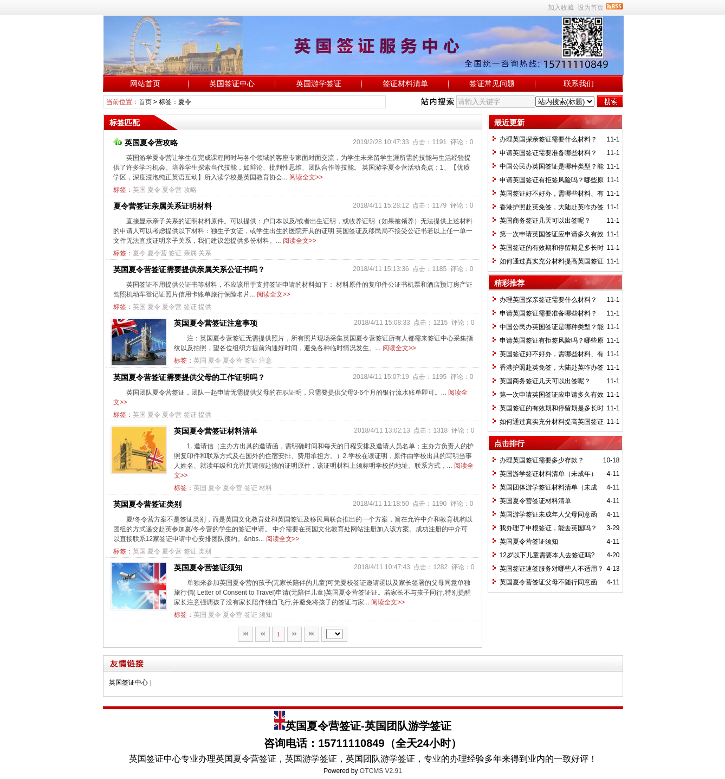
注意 (265, 360)
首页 (145, 102)
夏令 (153, 190)
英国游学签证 (318, 83)
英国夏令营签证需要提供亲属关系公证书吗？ (189, 269)
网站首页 (145, 83)
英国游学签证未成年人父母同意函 (548, 514)
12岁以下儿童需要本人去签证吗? (547, 555)
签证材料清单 (405, 83)
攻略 (190, 190)
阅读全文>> (306, 177)
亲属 (190, 253)
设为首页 (591, 7)
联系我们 (579, 83)
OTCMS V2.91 (381, 771)
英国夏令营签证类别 (147, 504)
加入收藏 (561, 7)
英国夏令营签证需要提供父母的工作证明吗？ (189, 377)
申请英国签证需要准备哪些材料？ (548, 153)
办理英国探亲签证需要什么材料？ (548, 139)
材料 (265, 488)
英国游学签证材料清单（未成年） (548, 474)
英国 (139, 190)
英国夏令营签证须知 (208, 567)
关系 (204, 253)
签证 (175, 253)
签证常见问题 (492, 83)
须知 (265, 615)
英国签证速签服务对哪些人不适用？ (552, 568)
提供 (204, 307)
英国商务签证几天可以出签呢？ (545, 220)
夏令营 (172, 190)
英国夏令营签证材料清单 (215, 431)
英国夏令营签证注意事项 (215, 323)
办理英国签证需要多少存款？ (542, 460)
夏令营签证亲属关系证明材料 (162, 206)
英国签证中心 (232, 83)
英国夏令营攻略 (145, 142)
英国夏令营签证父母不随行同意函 (548, 582)
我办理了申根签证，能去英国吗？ (548, 528)
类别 (204, 551)
